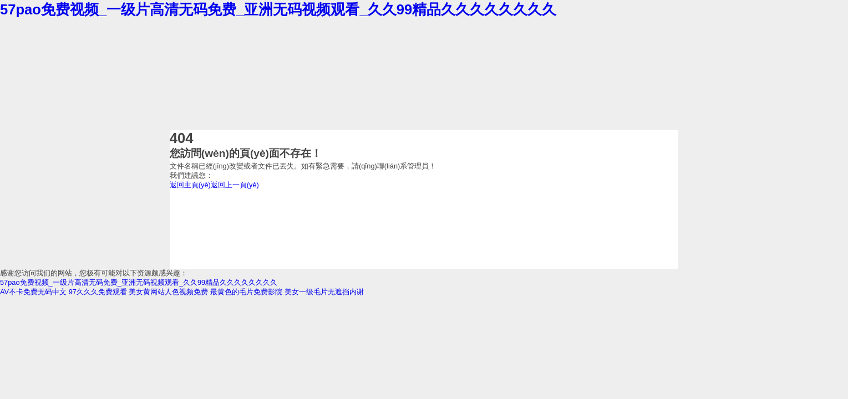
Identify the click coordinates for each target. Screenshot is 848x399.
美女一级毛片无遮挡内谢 (324, 292)
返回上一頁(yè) (235, 185)
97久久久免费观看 (98, 292)
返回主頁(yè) (190, 185)
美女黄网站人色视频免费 (168, 292)
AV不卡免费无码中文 (33, 292)
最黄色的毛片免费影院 (246, 292)
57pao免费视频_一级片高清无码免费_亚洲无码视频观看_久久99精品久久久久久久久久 (278, 9)
